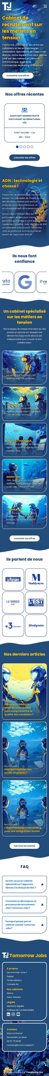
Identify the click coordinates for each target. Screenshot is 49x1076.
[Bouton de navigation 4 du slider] (32, 146)
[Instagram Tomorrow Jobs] (13, 1014)
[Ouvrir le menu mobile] (45, 6)
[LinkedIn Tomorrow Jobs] (8, 1014)
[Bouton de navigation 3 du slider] (28, 146)
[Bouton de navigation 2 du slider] (24, 146)
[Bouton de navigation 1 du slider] (21, 146)
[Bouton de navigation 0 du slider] (17, 146)
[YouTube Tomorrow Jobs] (18, 1014)
